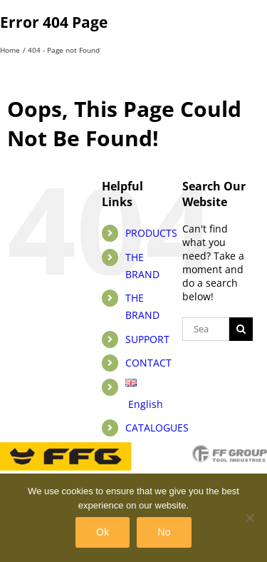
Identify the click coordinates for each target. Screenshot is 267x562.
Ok (102, 532)
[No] (249, 518)
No (163, 532)
